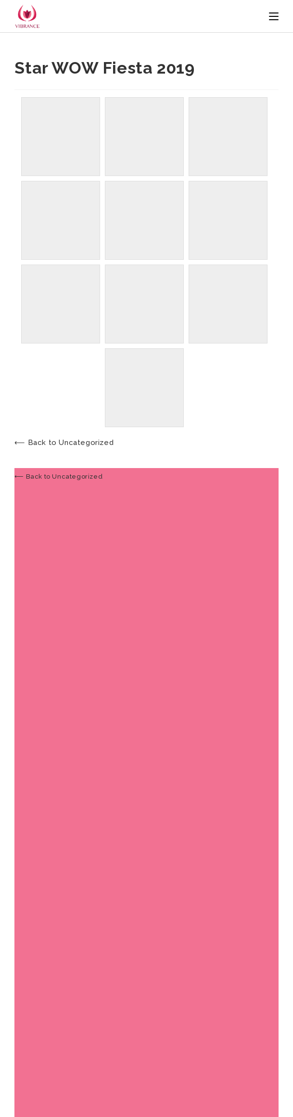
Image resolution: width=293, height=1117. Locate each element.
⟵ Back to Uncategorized (64, 442)
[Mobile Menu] (274, 16)
